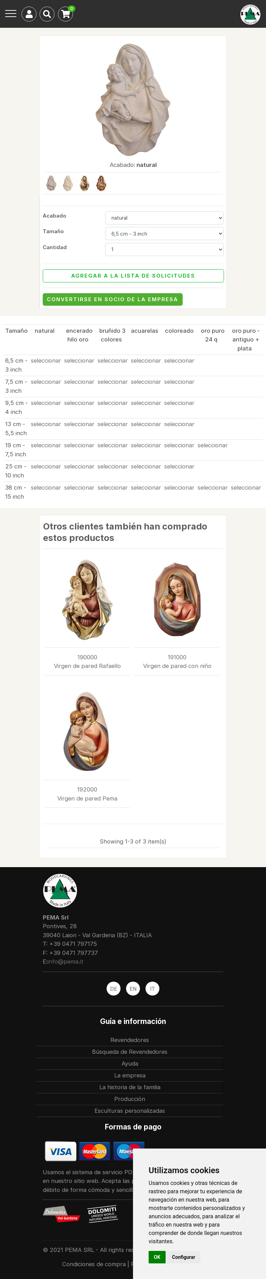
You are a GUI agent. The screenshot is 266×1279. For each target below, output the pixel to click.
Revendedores (129, 1039)
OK (157, 1257)
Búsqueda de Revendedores (129, 1051)
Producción (129, 1098)
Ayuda (130, 1063)
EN (133, 988)
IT (152, 988)
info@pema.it (65, 961)
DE (113, 988)
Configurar (183, 1257)
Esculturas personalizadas (129, 1110)
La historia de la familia (129, 1087)
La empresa (130, 1075)
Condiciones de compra (94, 1264)
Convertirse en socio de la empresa (112, 299)
